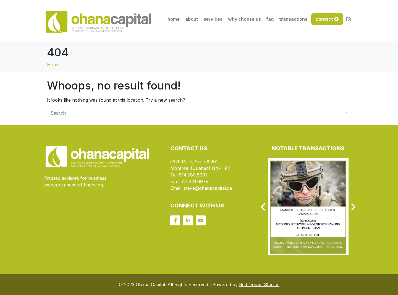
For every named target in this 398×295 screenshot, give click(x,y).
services (213, 19)
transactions (293, 19)
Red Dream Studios (259, 284)
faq (270, 19)
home (173, 19)
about (191, 19)
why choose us (244, 19)
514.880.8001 (193, 175)
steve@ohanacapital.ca (208, 188)
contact (324, 19)
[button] (263, 207)
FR (348, 19)
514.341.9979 (194, 181)
